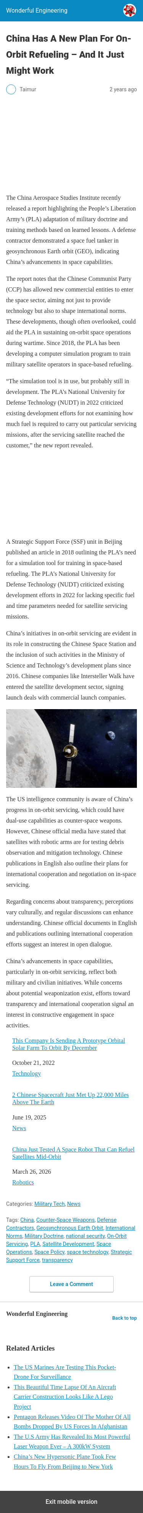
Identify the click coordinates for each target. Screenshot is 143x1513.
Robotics (23, 1182)
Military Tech (49, 1204)
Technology (26, 1073)
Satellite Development (68, 1244)
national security (85, 1236)
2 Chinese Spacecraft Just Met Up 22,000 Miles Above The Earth (70, 1098)
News (19, 1128)
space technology (87, 1252)
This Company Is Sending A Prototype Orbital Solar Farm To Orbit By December (68, 1044)
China (27, 1220)
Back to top (124, 1318)
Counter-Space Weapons (65, 1220)
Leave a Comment (71, 1284)
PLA (35, 1244)
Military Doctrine (43, 1236)
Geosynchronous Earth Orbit (69, 1228)
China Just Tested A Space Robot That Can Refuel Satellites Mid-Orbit (73, 1153)
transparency (57, 1260)
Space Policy (49, 1252)
